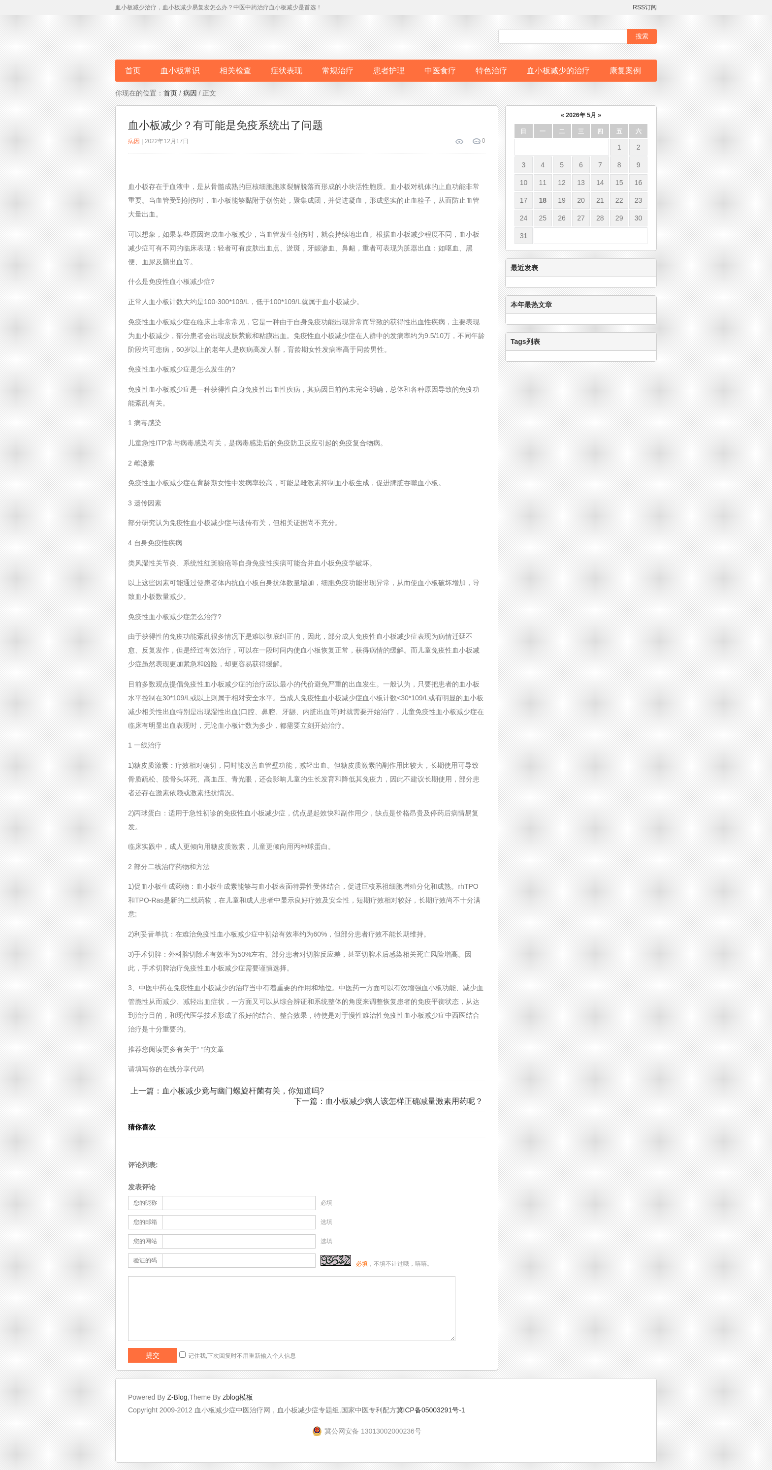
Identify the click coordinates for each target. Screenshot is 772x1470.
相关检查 (235, 70)
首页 (133, 70)
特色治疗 (491, 70)
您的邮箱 (145, 1222)
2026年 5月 (581, 115)
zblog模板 (238, 1397)
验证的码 (145, 1260)
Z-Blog (177, 1397)
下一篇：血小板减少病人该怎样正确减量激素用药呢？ (388, 1101)
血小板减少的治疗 (558, 70)
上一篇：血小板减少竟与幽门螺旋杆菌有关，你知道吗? (227, 1091)
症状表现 (286, 70)
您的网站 (145, 1241)
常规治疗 (338, 70)
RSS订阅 (645, 7)
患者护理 (389, 70)
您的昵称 (145, 1202)
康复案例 (625, 70)
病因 (190, 93)
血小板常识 (180, 70)
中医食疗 (440, 70)
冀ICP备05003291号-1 (430, 1410)
